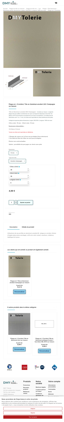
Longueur (14, 180)
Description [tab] (13, 227)
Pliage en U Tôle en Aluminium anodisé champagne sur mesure (19, 281)
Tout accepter (33, 417)
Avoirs (50, 391)
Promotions (26, 385)
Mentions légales (41, 387)
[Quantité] (11, 202)
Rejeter (33, 412)
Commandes (52, 389)
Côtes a (14, 166)
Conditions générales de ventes (39, 395)
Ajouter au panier (25, 202)
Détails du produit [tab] (28, 227)
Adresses (51, 394)
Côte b (14, 173)
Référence (12, 212)
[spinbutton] (19, 169)
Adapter (33, 408)
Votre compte (54, 381)
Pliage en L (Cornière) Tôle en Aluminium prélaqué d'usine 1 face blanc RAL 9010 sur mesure (44, 340)
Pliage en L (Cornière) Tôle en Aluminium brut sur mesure (19, 339)
